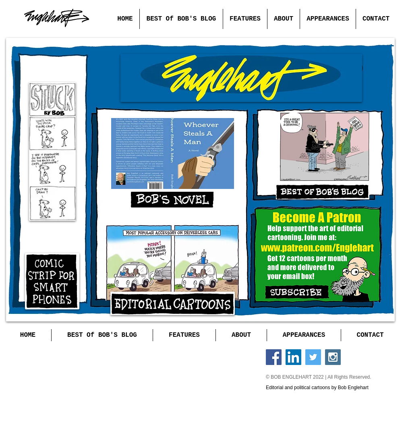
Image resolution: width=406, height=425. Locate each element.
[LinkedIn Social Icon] (293, 357)
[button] (245, 19)
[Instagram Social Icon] (333, 357)
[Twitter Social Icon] (313, 357)
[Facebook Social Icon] (274, 357)
